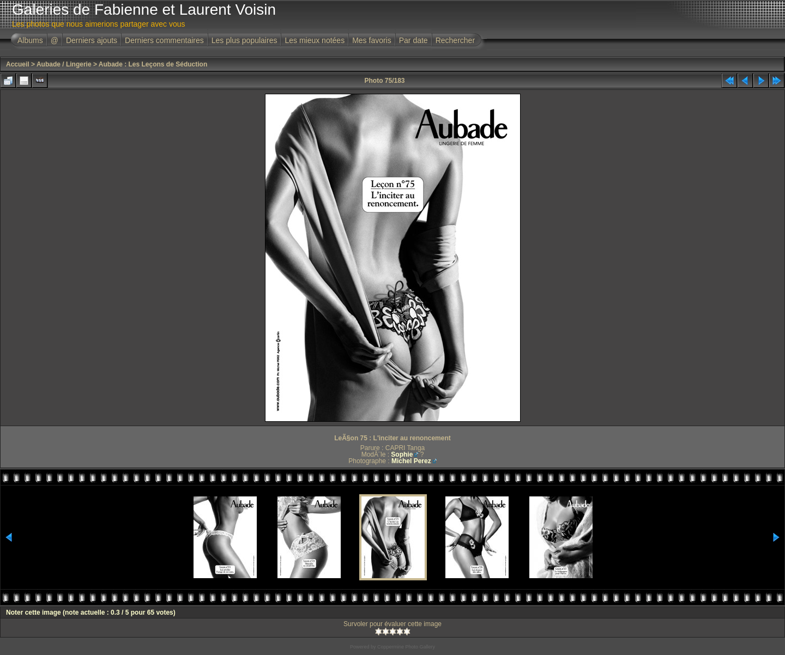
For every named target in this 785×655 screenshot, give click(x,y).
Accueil (17, 64)
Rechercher (455, 40)
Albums (30, 40)
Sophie (402, 454)
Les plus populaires (244, 40)
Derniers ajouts (91, 40)
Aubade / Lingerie (64, 64)
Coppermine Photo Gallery (406, 647)
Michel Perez (411, 461)
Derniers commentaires (164, 40)
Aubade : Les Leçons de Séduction (153, 64)
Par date (413, 40)
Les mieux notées (315, 40)
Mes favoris (371, 40)
